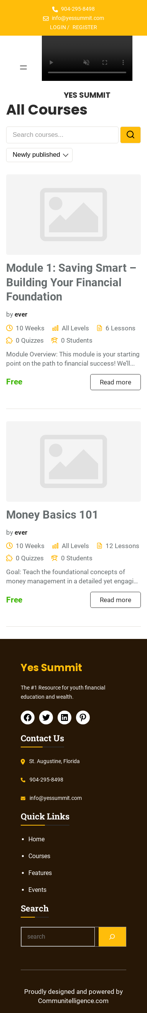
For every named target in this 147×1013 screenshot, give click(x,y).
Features (40, 873)
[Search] (112, 936)
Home (36, 839)
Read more (115, 382)
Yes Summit (87, 95)
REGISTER (85, 27)
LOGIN (58, 27)
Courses (39, 856)
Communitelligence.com (73, 1001)
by (9, 314)
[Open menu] (23, 67)
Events (37, 889)
